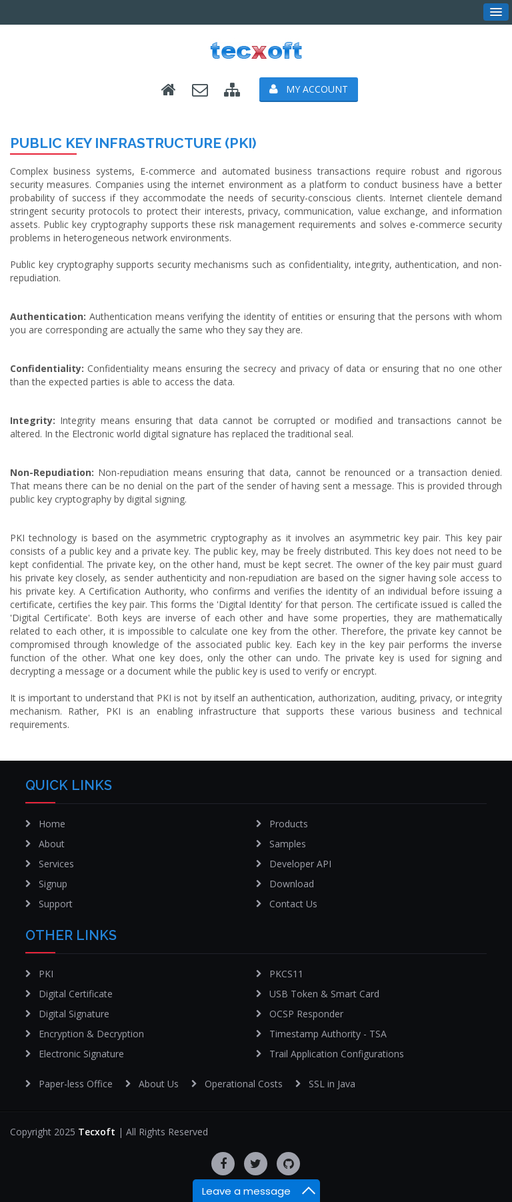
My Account (308, 89)
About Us (159, 1083)
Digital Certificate (76, 993)
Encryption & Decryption (91, 1033)
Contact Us (293, 903)
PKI (46, 973)
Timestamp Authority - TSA (328, 1033)
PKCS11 (286, 973)
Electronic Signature (81, 1053)
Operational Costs (244, 1083)
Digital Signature (74, 1013)
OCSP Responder (306, 1013)
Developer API (300, 863)
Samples (287, 843)
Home (52, 823)
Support (56, 903)
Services (56, 863)
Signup (53, 883)
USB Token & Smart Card (324, 993)
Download (291, 883)
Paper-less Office (76, 1083)
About (52, 843)
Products (288, 823)
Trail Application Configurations (336, 1053)
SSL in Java (332, 1083)
